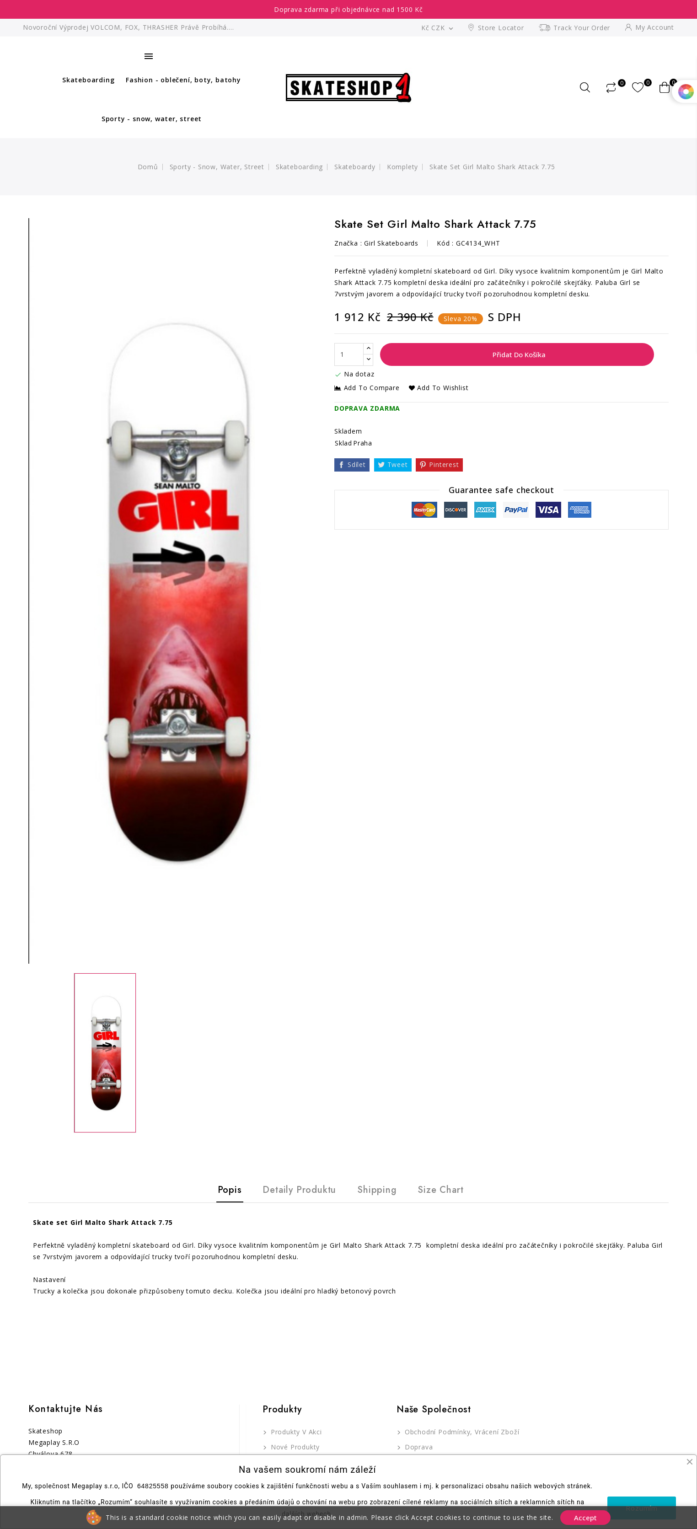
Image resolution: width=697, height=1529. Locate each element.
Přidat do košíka (518, 354)
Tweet (397, 464)
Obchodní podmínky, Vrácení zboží (460, 1431)
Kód (443, 243)
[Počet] (349, 354)
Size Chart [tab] (440, 1189)
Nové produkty (294, 1447)
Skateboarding (88, 79)
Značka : (348, 243)
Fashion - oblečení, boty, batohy (183, 79)
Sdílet (357, 464)
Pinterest (444, 464)
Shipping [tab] (377, 1189)
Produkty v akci (295, 1431)
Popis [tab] (230, 1189)
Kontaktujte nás (65, 1409)
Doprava (417, 1447)
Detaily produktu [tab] (299, 1189)
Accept (585, 1517)
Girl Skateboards (391, 243)
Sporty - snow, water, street (152, 118)
